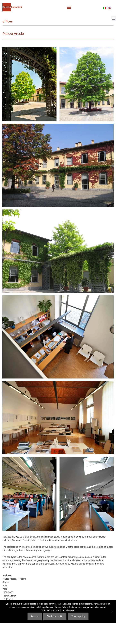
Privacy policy (78, 616)
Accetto (34, 616)
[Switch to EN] (109, 8)
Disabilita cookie (55, 616)
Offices (7, 21)
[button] (68, 7)
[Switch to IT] (104, 8)
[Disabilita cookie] (112, 611)
